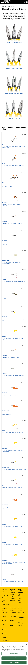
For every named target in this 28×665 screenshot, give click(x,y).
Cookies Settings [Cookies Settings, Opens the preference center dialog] (14, 654)
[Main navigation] (27, 2)
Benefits (20, 615)
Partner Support (4, 619)
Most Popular (4, 601)
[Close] (26, 645)
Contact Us (5, 612)
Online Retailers (12, 597)
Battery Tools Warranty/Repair (5, 640)
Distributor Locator (12, 593)
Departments (21, 612)
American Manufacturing (13, 616)
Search (4, 627)
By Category (5, 595)
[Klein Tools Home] (5, 3)
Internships (20, 620)
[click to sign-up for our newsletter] (23, 2)
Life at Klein (21, 617)
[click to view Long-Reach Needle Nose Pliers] (14, 84)
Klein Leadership (12, 626)
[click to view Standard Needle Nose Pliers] (14, 58)
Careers (20, 610)
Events (11, 623)
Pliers (12, 6)
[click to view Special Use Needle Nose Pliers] (14, 109)
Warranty (4, 610)
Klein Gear (12, 600)
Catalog (8, 6)
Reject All (14, 659)
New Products (4, 592)
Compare (24, 134)
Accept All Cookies (13, 663)
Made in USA (5, 604)
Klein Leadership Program (20, 624)
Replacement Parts (5, 623)
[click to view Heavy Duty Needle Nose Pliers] (14, 33)
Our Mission (13, 612)
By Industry (5, 598)
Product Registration (5, 630)
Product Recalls (4, 634)
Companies (13, 610)
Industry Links (20, 601)
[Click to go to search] (21, 2)
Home (3, 6)
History (12, 620)
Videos (19, 598)
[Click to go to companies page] (24, 2)
